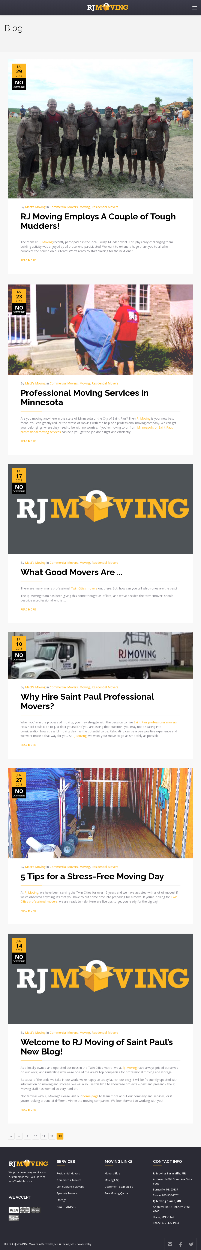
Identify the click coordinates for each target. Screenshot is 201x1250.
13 (60, 1136)
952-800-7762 (170, 1195)
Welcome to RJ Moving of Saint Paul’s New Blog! (97, 1042)
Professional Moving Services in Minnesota (85, 393)
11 (43, 1136)
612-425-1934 (170, 1223)
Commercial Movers (64, 207)
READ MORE (28, 260)
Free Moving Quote (116, 1193)
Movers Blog (112, 1173)
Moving (85, 207)
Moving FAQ (112, 1180)
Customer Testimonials (119, 1187)
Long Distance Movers (70, 1187)
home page (90, 1092)
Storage (61, 1200)
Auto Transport (66, 1206)
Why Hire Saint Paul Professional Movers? (87, 698)
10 (35, 1136)
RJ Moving (45, 242)
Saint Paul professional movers (155, 719)
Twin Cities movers (84, 585)
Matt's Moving (35, 207)
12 (51, 1136)
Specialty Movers (67, 1193)
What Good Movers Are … (71, 568)
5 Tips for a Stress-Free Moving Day (92, 873)
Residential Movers (105, 207)
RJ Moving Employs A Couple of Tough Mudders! (98, 221)
